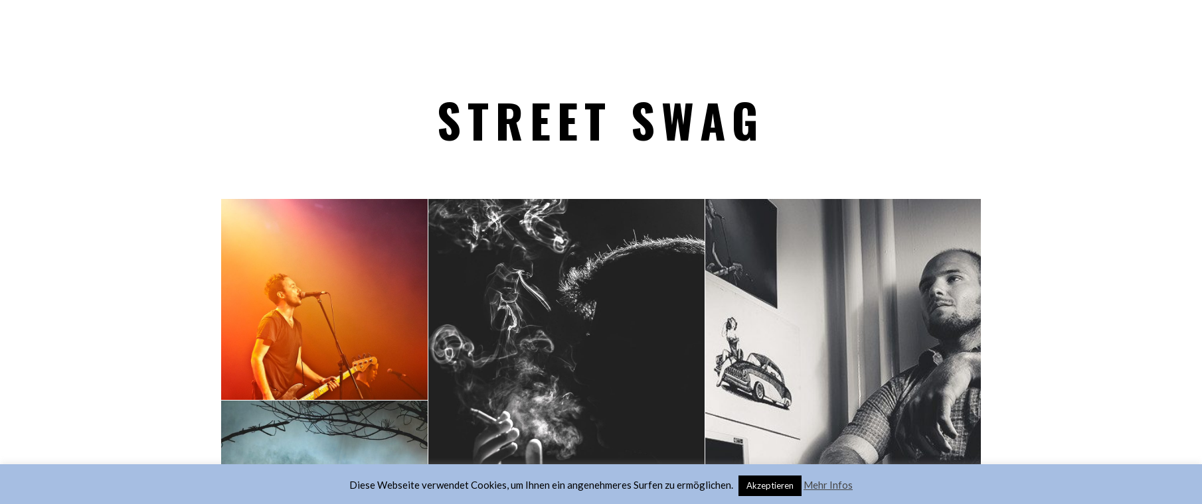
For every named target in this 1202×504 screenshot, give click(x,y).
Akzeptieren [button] (770, 483)
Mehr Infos (828, 483)
